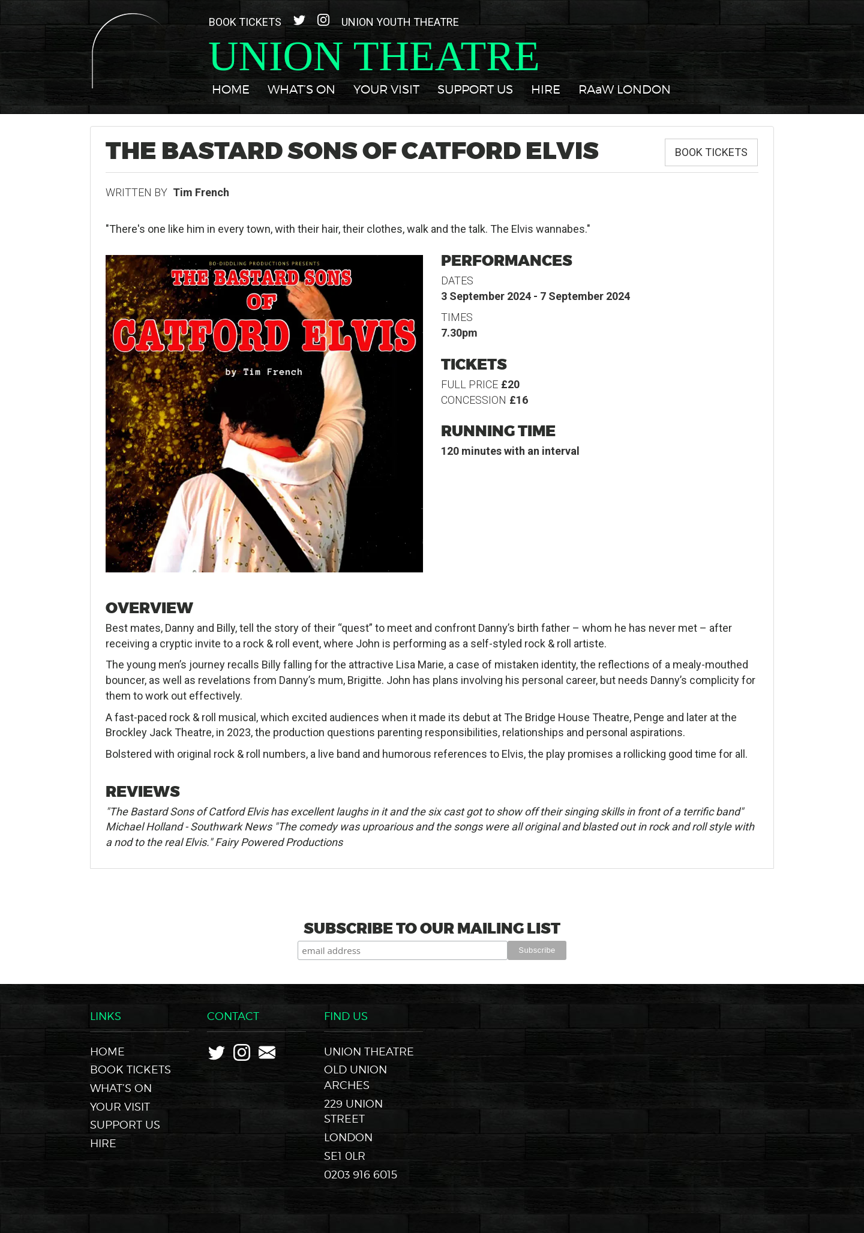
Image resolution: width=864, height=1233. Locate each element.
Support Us (475, 89)
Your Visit (386, 89)
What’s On (301, 89)
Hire (545, 89)
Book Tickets (245, 22)
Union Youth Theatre (400, 22)
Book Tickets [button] (711, 152)
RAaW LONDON (624, 89)
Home (231, 89)
